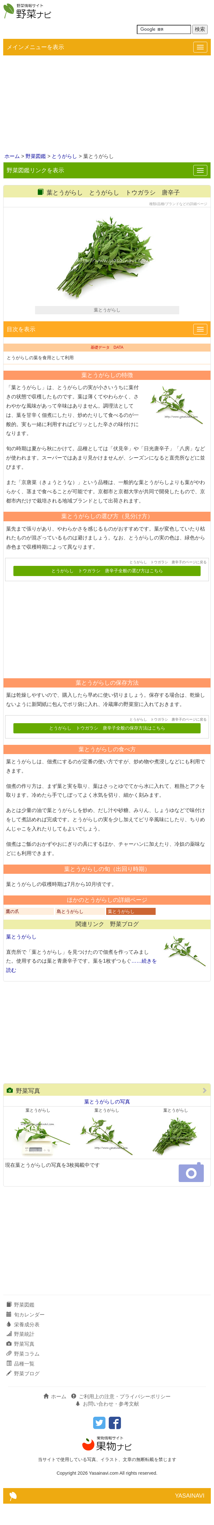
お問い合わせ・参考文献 (107, 1425)
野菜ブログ (23, 1394)
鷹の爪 (12, 932)
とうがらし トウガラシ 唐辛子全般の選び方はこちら (107, 592)
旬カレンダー (25, 1335)
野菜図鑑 (36, 156)
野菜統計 (20, 1355)
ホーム (12, 156)
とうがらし (64, 156)
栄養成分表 (23, 1345)
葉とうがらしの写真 (107, 1123)
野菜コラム (23, 1375)
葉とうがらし (121, 932)
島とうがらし (70, 932)
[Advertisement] (107, 104)
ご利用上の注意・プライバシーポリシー (121, 1417)
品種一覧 (20, 1385)
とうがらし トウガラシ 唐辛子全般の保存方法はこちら (107, 749)
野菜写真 (23, 1112)
